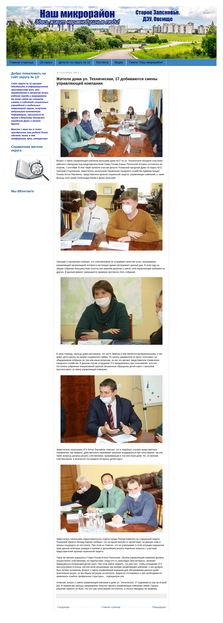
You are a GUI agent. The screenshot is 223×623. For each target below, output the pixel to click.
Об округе (46, 62)
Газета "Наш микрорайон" (146, 62)
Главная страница (21, 62)
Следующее (63, 607)
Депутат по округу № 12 (74, 62)
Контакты (102, 62)
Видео (119, 62)
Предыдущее (159, 607)
